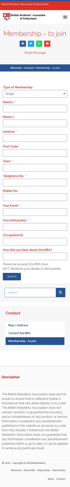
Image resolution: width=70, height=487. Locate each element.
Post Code (11, 146)
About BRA (29, 470)
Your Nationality (15, 220)
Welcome (15, 68)
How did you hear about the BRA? (27, 250)
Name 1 (8, 102)
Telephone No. (14, 176)
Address (9, 131)
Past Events (58, 470)
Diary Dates (43, 470)
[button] (65, 17)
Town (7, 161)
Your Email (11, 205)
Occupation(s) (13, 235)
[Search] (60, 292)
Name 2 (8, 117)
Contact (29, 68)
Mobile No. (10, 191)
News (51, 479)
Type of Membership (17, 87)
